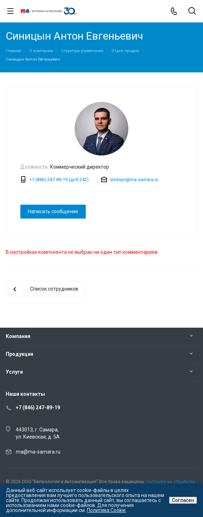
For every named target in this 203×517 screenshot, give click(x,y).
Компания (18, 336)
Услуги (14, 372)
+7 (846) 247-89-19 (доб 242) (59, 179)
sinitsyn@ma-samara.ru (134, 179)
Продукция (19, 354)
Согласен (183, 500)
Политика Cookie (106, 510)
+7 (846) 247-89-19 (38, 407)
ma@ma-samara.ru (38, 452)
